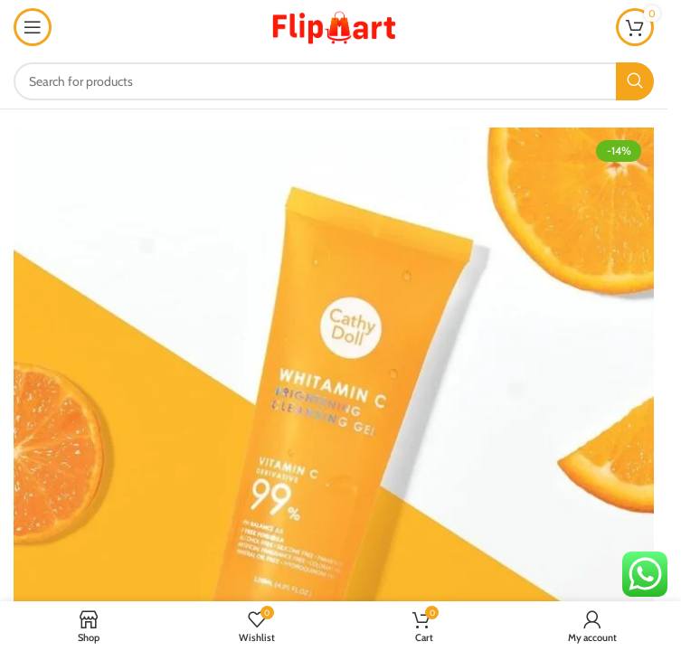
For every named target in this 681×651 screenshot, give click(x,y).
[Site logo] (334, 25)
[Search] (334, 81)
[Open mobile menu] (33, 27)
